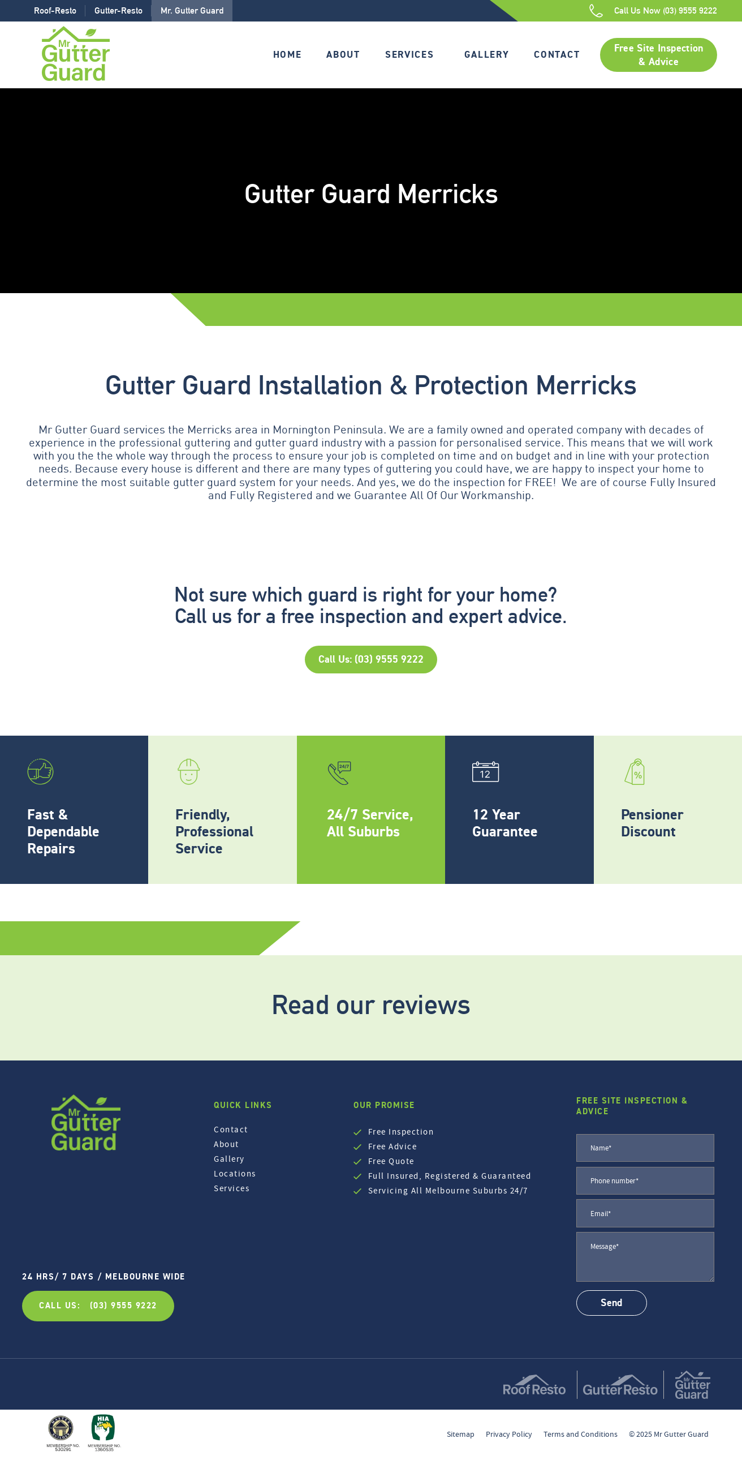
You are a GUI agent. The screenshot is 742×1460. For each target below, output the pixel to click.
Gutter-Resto (118, 10)
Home (287, 54)
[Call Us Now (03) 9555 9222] (596, 11)
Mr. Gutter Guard (192, 10)
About (343, 54)
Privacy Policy (509, 1434)
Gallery (486, 54)
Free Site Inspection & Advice (659, 54)
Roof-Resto (55, 10)
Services (409, 54)
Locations (235, 1173)
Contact (557, 54)
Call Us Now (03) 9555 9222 (665, 10)
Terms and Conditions (580, 1434)
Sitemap (460, 1434)
